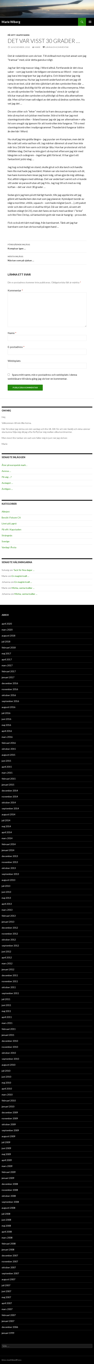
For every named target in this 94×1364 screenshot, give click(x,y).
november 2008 (10, 1189)
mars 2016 (7, 736)
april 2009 (7, 1160)
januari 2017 (8, 677)
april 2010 (7, 1088)
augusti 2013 (8, 880)
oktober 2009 (9, 1124)
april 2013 (7, 903)
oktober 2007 (9, 1267)
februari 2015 (9, 778)
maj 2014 (6, 826)
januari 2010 (8, 1106)
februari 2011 (9, 1029)
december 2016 (10, 683)
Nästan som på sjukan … (47, 258)
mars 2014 (7, 838)
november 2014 (10, 796)
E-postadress (16, 346)
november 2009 (10, 1118)
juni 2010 (6, 1076)
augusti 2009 (8, 1136)
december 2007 (10, 1255)
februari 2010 (9, 1100)
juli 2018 (6, 641)
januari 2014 (8, 850)
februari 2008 (9, 1243)
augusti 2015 (8, 754)
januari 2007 (8, 1321)
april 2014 (7, 832)
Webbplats (14, 360)
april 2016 (7, 731)
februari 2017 (9, 671)
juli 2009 (6, 1142)
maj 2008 (6, 1225)
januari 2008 (8, 1249)
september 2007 (10, 1273)
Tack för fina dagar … (23, 570)
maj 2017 (6, 653)
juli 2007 (6, 1285)
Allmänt (6, 511)
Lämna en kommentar (57, 47)
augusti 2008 (8, 1207)
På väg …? (7, 477)
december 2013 (10, 856)
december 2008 (10, 1184)
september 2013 (10, 874)
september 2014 (10, 808)
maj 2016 (6, 725)
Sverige (5, 541)
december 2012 (10, 927)
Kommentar (15, 290)
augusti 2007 (8, 1279)
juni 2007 (6, 1291)
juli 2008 (6, 1213)
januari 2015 (8, 784)
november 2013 (10, 862)
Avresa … (6, 471)
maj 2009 (6, 1154)
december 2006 (10, 1327)
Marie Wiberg (11, 22)
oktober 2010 (9, 1052)
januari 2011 (8, 1035)
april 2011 (7, 1017)
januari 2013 (8, 921)
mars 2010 (7, 1094)
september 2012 (10, 945)
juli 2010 (6, 1070)
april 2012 (7, 957)
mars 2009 (7, 1166)
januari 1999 (8, 1333)
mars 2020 (7, 629)
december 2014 (10, 790)
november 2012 (10, 933)
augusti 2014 (8, 814)
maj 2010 (6, 1082)
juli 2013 (6, 885)
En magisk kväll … (20, 576)
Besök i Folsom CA (11, 517)
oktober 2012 (9, 939)
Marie (37, 47)
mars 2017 (7, 665)
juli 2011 (6, 999)
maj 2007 (6, 1297)
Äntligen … (7, 488)
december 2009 (10, 1112)
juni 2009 (6, 1148)
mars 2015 (7, 772)
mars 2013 (7, 909)
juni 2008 (6, 1219)
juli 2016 (6, 713)
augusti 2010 (8, 1064)
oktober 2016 (9, 695)
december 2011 (10, 975)
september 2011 (10, 993)
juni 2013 (6, 891)
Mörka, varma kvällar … (23, 587)
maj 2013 (6, 897)
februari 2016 (9, 742)
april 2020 (7, 623)
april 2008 (7, 1231)
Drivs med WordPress (11, 1360)
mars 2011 (7, 1023)
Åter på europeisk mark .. (14, 465)
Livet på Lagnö (9, 523)
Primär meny (90, 22)
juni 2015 (6, 760)
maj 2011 (6, 1011)
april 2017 (7, 659)
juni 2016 (6, 719)
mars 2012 (7, 963)
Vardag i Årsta (9, 547)
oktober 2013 (9, 868)
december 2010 (10, 1040)
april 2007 (7, 1303)
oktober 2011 (9, 987)
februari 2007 (9, 1315)
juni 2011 (6, 1005)
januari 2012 (8, 969)
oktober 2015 (9, 748)
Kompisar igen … (47, 246)
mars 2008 (7, 1237)
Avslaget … (7, 482)
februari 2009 (9, 1172)
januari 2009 (8, 1178)
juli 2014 (6, 820)
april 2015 (7, 766)
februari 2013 (9, 915)
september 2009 (10, 1130)
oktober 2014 (9, 802)
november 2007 (10, 1261)
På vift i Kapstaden (18, 35)
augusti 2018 (8, 635)
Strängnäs (7, 535)
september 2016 (10, 701)
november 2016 (10, 689)
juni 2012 (6, 951)
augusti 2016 (8, 707)
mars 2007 (7, 1309)
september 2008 (10, 1201)
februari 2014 (9, 844)
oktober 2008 (9, 1195)
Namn (12, 332)
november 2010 (10, 1046)
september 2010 (10, 1058)
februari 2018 (9, 647)
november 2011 (10, 981)
